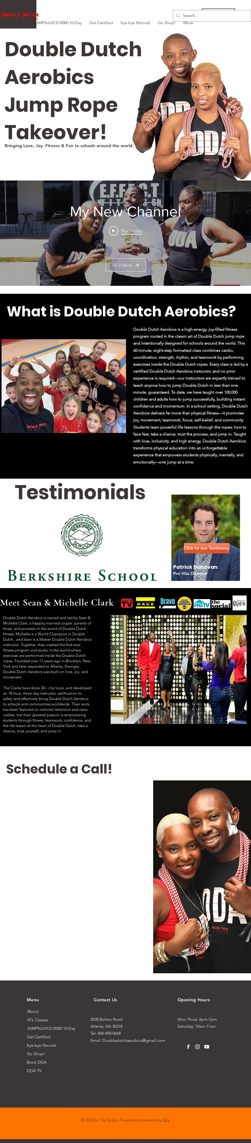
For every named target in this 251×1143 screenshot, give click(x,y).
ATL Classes (37, 1019)
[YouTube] (207, 1047)
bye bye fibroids (41, 1045)
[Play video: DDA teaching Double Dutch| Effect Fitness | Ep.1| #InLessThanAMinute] (125, 231)
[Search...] (211, 15)
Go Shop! (36, 1053)
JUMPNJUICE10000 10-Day (47, 1028)
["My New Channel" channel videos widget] (125, 233)
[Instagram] (197, 1047)
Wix (166, 1120)
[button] (202, 548)
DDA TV (34, 1070)
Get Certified (38, 1036)
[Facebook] (188, 1047)
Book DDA (37, 1062)
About (32, 1011)
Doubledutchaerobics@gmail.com (133, 1040)
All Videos (125, 265)
